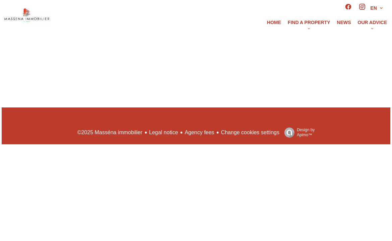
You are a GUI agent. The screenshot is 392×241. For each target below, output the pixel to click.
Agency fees (199, 132)
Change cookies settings (250, 132)
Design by (298, 133)
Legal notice (163, 132)
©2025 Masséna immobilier (109, 132)
